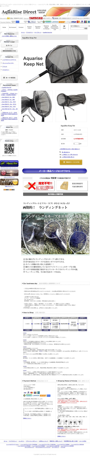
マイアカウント (13, 441)
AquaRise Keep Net (47, 32)
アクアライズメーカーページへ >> (9, 168)
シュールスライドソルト (12, 444)
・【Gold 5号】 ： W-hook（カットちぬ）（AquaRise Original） (9, 94)
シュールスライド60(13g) (77, 444)
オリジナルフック (29, 447)
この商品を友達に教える (68, 157)
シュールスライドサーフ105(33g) (47, 444)
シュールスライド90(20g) (67, 446)
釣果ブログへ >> (9, 186)
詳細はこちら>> (27, 418)
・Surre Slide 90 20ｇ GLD (8, 106)
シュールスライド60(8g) (63, 444)
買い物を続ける (66, 152)
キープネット (37, 32)
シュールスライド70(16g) (24, 446)
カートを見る (82, 441)
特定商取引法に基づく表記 (71, 441)
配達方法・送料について (56, 441)
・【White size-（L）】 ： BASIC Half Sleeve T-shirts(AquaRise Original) (9, 114)
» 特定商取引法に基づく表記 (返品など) (70, 149)
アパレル (4, 66)
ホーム (23, 32)
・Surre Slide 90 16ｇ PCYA (8, 104)
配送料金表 (60, 428)
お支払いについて (43, 441)
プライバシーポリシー (31, 441)
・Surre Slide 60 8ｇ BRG (8, 97)
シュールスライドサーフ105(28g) (28, 444)
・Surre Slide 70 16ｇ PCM (8, 102)
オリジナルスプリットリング (43, 447)
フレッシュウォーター (8, 63)
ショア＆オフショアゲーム (9, 59)
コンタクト (21, 441)
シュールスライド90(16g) (53, 446)
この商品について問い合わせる (70, 154)
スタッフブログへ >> (9, 177)
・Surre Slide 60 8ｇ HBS (8, 99)
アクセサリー (5, 69)
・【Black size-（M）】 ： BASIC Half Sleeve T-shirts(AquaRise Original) (9, 119)
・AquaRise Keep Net (6, 87)
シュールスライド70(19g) (38, 446)
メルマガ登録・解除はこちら (9, 36)
